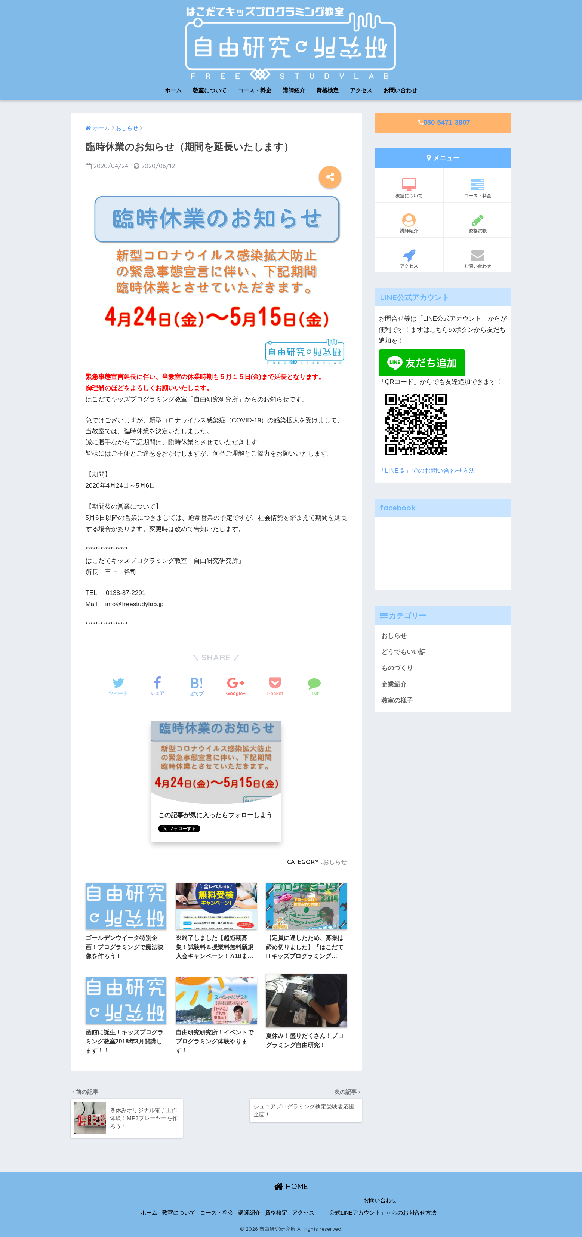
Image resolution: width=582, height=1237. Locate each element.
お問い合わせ (400, 90)
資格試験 (478, 223)
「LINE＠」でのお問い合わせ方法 (427, 470)
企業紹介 (394, 684)
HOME (291, 1186)
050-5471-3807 (447, 122)
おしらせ (335, 862)
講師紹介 (294, 90)
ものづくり (397, 668)
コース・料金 (254, 90)
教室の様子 (397, 700)
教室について (210, 90)
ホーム (173, 90)
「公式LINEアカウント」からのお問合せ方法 (380, 1213)
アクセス (361, 90)
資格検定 (327, 90)
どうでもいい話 (403, 651)
